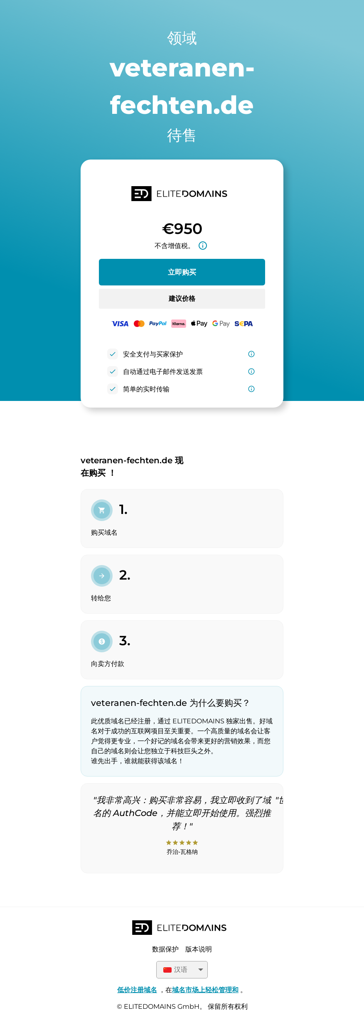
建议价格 (182, 298)
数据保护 (165, 949)
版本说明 (198, 949)
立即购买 (182, 272)
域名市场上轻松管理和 (205, 990)
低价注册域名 (137, 990)
